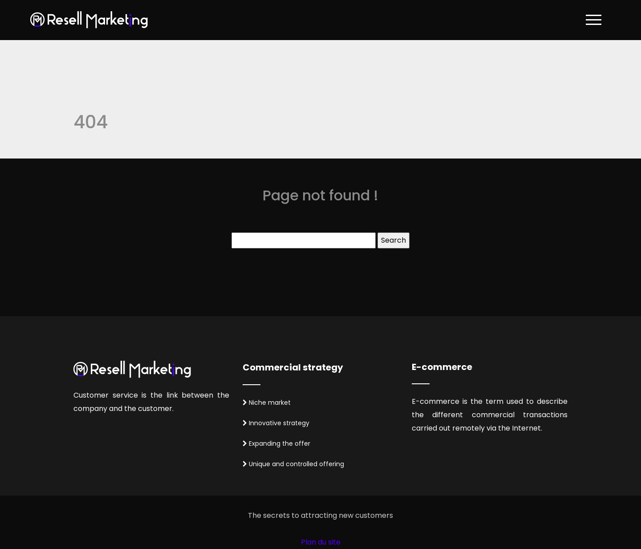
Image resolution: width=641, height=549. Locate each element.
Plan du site (321, 542)
